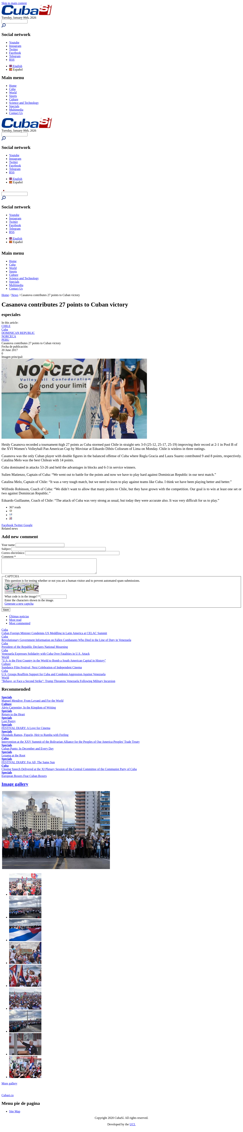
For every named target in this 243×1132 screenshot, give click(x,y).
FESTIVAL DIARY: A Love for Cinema (26, 730)
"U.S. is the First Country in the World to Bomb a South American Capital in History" (54, 663)
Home (13, 85)
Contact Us (16, 113)
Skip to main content (14, 3)
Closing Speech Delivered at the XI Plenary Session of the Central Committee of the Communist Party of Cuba (69, 772)
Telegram (15, 56)
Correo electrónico (13, 552)
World (13, 92)
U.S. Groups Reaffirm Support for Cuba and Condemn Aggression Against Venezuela (54, 677)
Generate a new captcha (19, 606)
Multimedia (16, 109)
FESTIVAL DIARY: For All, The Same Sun (28, 765)
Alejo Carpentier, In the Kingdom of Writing (29, 710)
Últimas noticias (19, 619)
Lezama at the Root (13, 758)
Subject (6, 549)
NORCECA (9, 336)
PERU (5, 339)
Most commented (19, 626)
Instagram (15, 46)
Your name (9, 545)
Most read (15, 622)
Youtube (14, 42)
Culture (13, 99)
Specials (14, 106)
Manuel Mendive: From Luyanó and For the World (32, 703)
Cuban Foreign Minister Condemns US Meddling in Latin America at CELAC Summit (54, 636)
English (15, 66)
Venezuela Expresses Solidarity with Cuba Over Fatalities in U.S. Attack (46, 656)
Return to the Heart (13, 717)
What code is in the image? (22, 599)
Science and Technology (24, 102)
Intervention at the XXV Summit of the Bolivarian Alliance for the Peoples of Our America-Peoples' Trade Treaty (71, 744)
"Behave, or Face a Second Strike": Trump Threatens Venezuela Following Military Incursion (58, 684)
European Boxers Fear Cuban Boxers (24, 778)
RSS (11, 59)
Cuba (12, 89)
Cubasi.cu (8, 1098)
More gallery (9, 1086)
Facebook (15, 52)
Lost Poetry (9, 724)
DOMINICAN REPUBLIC (18, 332)
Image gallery (15, 786)
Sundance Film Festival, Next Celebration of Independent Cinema (42, 670)
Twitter (13, 49)
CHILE (6, 326)
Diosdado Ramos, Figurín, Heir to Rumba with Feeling (35, 737)
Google (28, 525)
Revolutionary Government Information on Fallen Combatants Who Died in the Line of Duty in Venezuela (66, 642)
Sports (13, 96)
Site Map (14, 1114)
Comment (9, 556)
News (14, 295)
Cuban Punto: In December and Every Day (28, 751)
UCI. (133, 1127)
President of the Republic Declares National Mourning (35, 649)
